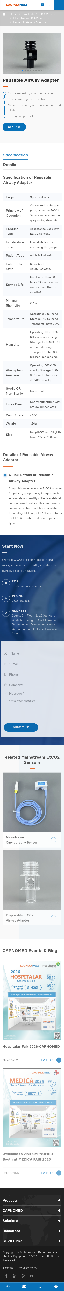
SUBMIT (22, 727)
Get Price (14, 127)
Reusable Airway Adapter (29, 22)
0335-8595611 (19, 600)
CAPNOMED (13, 1210)
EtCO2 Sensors (49, 14)
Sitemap (8, 1267)
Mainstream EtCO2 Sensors (31, 18)
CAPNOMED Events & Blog (30, 952)
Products (28, 14)
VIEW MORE (50, 1058)
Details (11, 164)
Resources (11, 1231)
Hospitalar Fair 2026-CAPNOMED (31, 1044)
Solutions (10, 1220)
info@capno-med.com (24, 586)
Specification (17, 155)
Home (13, 14)
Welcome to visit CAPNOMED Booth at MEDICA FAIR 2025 (28, 1155)
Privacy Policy (28, 1267)
